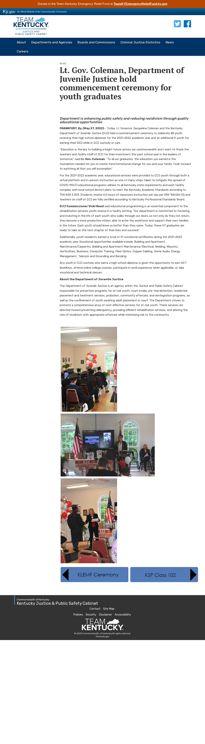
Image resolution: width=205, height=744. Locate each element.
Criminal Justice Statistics (140, 42)
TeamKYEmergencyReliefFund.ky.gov (140, 3)
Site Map (108, 608)
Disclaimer (105, 614)
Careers (22, 51)
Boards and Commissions (96, 42)
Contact (95, 608)
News (170, 42)
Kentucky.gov (102, 636)
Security (91, 614)
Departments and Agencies (51, 42)
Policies (78, 614)
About (21, 42)
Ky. (9, 11)
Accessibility (123, 614)
